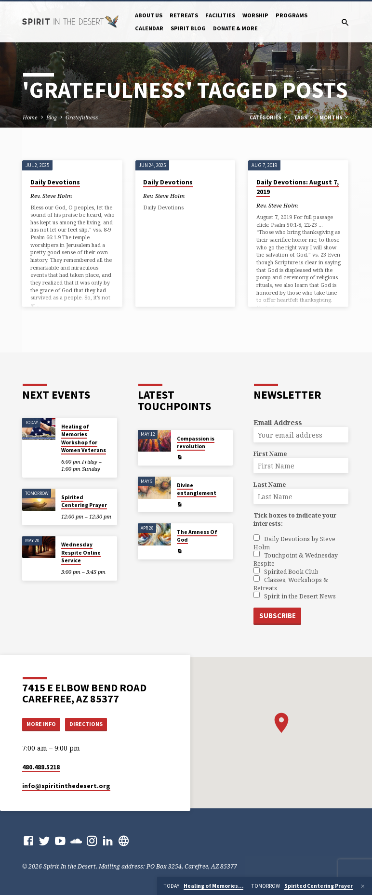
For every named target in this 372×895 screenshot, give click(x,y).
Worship (255, 15)
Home (30, 117)
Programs (291, 15)
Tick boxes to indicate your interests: (295, 519)
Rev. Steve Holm (51, 195)
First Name (270, 454)
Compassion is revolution (195, 442)
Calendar (149, 28)
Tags (303, 117)
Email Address (277, 422)
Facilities (220, 15)
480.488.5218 (41, 767)
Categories (269, 117)
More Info (43, 723)
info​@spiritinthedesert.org (66, 786)
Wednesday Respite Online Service (81, 552)
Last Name (269, 484)
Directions (90, 723)
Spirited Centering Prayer (84, 500)
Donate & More (235, 28)
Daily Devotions (55, 182)
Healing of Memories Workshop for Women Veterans (83, 438)
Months (334, 117)
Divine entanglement (196, 488)
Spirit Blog (188, 28)
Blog (51, 117)
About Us (148, 15)
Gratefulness (82, 117)
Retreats (184, 15)
